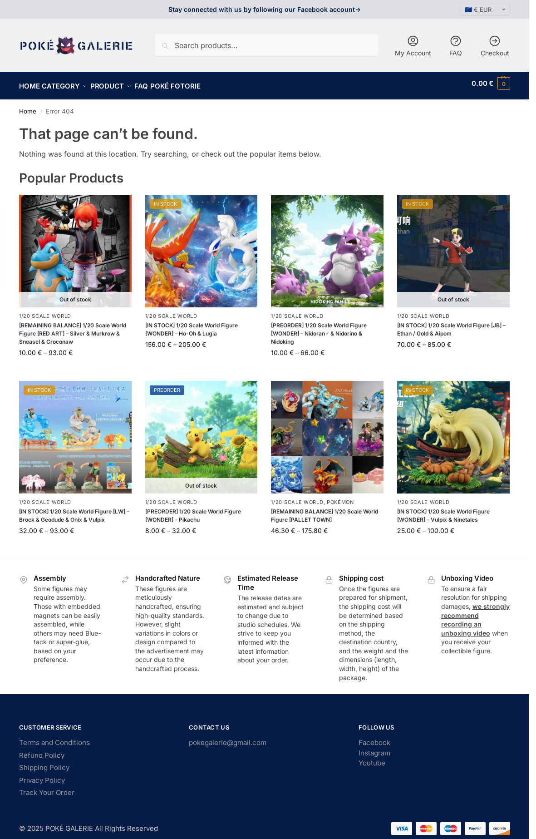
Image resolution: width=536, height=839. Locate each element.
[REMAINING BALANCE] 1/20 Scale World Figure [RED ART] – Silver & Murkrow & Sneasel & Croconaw (72, 328)
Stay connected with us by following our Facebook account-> (264, 9)
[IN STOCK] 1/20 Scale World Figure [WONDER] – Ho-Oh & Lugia (191, 324)
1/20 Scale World (45, 310)
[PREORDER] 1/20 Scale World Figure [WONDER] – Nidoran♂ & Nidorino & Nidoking (319, 328)
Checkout (495, 46)
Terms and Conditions (54, 737)
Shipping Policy (44, 762)
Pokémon (340, 497)
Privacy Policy (42, 775)
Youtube (372, 758)
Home (27, 106)
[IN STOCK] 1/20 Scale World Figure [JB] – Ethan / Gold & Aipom (451, 324)
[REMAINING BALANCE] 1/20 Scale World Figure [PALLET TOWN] (324, 510)
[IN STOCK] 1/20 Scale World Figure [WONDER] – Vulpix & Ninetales (443, 510)
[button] (491, 83)
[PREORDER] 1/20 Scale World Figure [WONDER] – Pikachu (193, 510)
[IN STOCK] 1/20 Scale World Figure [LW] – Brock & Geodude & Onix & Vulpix (74, 510)
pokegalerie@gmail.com (227, 737)
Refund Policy (41, 750)
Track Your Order (46, 787)
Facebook (374, 737)
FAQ (455, 46)
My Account (413, 46)
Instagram (374, 748)
